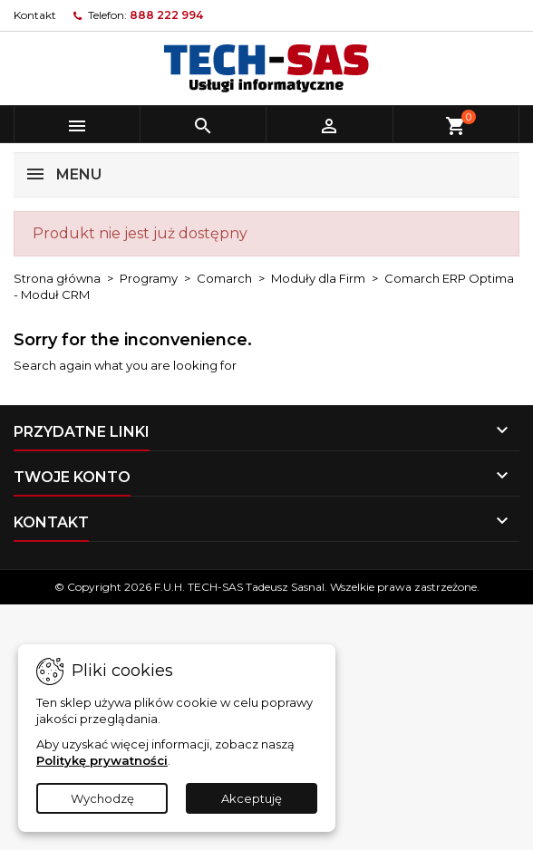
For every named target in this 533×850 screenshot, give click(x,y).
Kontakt (35, 15)
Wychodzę (102, 798)
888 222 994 (166, 15)
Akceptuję (251, 798)
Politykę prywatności (102, 760)
